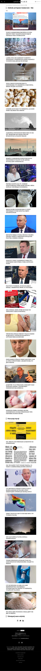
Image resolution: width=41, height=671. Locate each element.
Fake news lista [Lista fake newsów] (20, 656)
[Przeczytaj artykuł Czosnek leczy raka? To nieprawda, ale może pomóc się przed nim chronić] (20, 100)
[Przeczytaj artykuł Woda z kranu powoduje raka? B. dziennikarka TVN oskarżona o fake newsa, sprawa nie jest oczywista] (20, 75)
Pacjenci (29, 648)
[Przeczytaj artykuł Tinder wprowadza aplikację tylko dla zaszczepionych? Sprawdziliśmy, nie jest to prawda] (20, 552)
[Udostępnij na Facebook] (17, 621)
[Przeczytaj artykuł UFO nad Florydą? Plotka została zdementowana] (20, 528)
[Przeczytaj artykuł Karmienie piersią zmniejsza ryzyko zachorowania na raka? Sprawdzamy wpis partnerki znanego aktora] (20, 402)
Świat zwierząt (17, 648)
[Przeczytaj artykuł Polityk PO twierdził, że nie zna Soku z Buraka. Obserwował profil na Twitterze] (20, 277)
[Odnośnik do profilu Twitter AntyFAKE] (22, 642)
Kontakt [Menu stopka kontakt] (20, 662)
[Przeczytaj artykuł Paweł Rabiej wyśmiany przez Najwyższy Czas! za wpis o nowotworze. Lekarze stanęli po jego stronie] (20, 351)
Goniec (32, 649)
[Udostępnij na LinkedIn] (23, 621)
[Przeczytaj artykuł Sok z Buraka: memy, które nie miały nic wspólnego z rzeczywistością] (20, 301)
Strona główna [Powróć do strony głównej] (20, 654)
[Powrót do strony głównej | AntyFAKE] (20, 1)
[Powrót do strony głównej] (20, 630)
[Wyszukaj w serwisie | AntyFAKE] (2, 2)
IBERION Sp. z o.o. (22, 633)
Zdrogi (26, 648)
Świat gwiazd (22, 649)
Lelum (16, 646)
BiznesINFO (20, 646)
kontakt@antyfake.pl (25, 638)
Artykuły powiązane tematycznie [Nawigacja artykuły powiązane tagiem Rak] (19, 5)
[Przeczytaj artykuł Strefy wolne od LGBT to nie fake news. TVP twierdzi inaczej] (20, 505)
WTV (33, 646)
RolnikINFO (29, 646)
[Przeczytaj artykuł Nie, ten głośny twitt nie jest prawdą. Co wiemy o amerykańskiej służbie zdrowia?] (20, 456)
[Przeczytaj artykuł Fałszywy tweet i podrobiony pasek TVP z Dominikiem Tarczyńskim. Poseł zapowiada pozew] (20, 252)
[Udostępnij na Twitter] (20, 621)
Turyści (8, 648)
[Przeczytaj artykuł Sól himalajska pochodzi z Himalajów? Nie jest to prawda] (20, 603)
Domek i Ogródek (16, 649)
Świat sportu (28, 649)
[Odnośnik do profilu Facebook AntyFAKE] (19, 642)
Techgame (22, 648)
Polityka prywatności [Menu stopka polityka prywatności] (20, 660)
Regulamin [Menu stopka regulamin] (20, 658)
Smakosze (12, 648)
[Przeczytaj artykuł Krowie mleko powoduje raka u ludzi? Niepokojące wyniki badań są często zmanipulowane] (20, 201)
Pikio (13, 646)
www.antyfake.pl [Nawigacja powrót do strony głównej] (9, 5)
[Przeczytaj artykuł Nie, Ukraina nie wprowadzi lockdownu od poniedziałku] (20, 433)
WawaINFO (25, 646)
